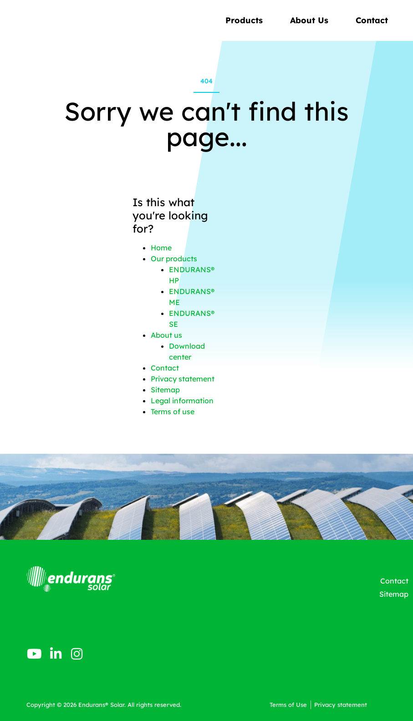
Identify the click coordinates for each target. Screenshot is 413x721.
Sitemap (165, 389)
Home (161, 247)
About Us (311, 20)
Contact (372, 20)
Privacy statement (182, 378)
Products (246, 20)
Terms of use (172, 411)
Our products (174, 258)
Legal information (182, 400)
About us (166, 335)
